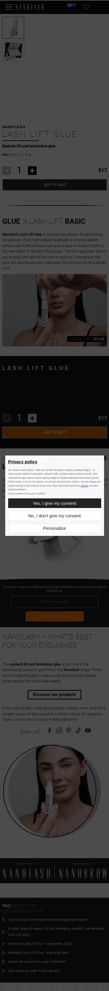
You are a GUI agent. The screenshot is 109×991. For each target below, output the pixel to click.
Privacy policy (22, 461)
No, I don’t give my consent (54, 515)
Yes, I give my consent (54, 503)
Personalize (54, 528)
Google (84, 485)
